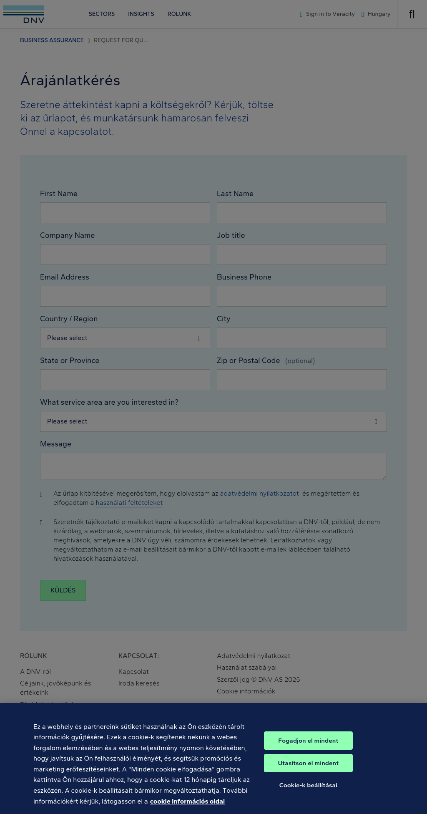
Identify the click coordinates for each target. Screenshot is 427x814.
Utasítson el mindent (308, 771)
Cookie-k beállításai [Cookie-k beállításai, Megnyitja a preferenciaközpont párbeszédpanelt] (308, 793)
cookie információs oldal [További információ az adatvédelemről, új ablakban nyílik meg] (187, 809)
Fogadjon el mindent (308, 748)
